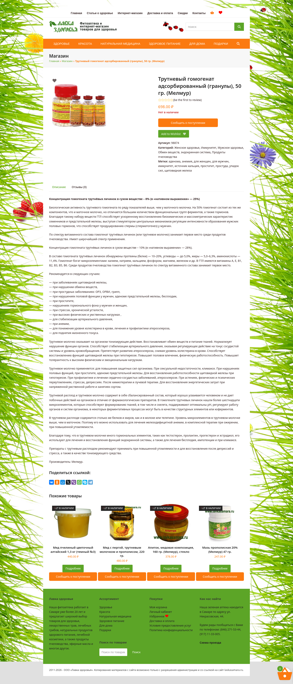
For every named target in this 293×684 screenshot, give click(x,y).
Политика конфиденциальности (171, 630)
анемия (187, 161)
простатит (207, 166)
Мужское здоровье (230, 147)
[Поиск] (239, 27)
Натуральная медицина (115, 616)
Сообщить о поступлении (188, 123)
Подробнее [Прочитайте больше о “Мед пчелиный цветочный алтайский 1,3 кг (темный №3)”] (73, 568)
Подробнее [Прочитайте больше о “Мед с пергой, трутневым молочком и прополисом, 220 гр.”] (122, 568)
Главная (54, 61)
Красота (104, 612)
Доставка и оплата (161, 621)
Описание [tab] (59, 187)
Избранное (158, 616)
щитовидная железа (178, 170)
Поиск (136, 652)
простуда (222, 166)
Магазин (67, 61)
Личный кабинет (160, 612)
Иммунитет (208, 147)
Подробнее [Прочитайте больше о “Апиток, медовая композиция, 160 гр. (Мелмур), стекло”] (171, 568)
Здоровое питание (111, 621)
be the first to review (187, 100)
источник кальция (187, 166)
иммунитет (165, 166)
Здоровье (105, 607)
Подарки (105, 630)
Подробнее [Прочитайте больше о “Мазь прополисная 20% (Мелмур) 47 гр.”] (219, 568)
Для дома (106, 625)
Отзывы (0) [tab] (79, 187)
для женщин (202, 161)
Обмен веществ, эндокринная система (184, 152)
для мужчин (220, 161)
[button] (238, 44)
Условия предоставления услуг (170, 625)
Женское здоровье (186, 147)
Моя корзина (158, 607)
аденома (174, 161)
